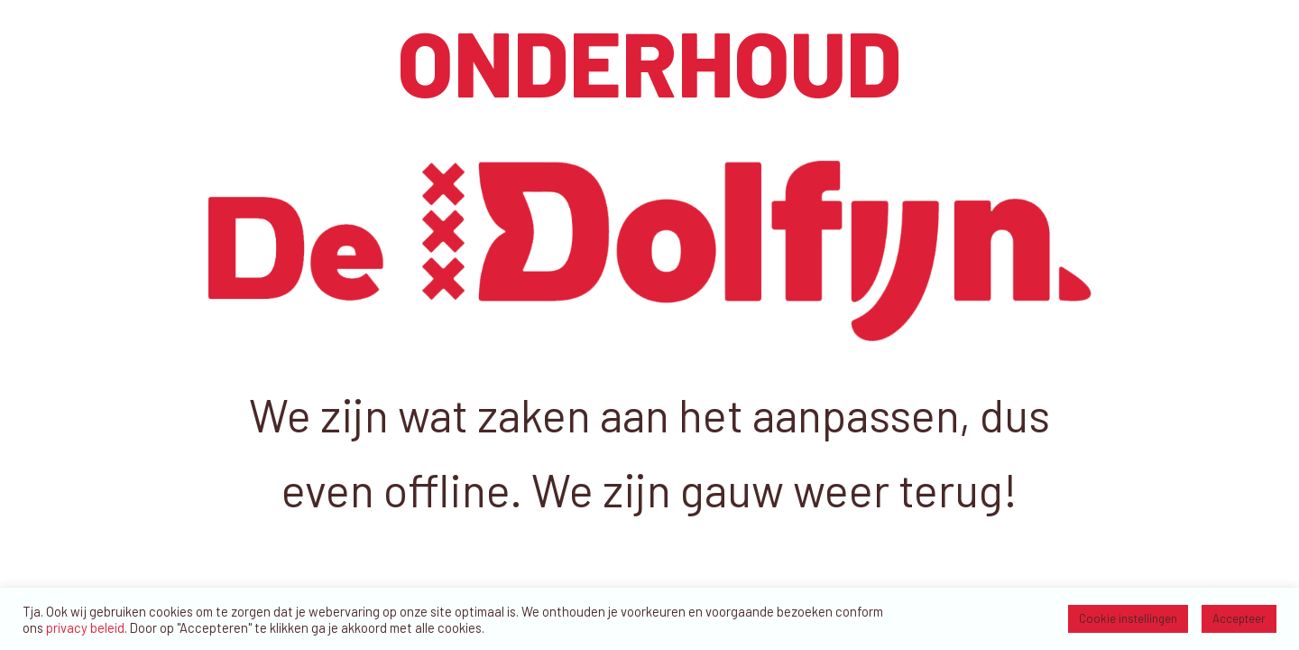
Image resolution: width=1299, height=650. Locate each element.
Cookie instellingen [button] (1128, 618)
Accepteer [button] (1239, 618)
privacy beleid (85, 627)
